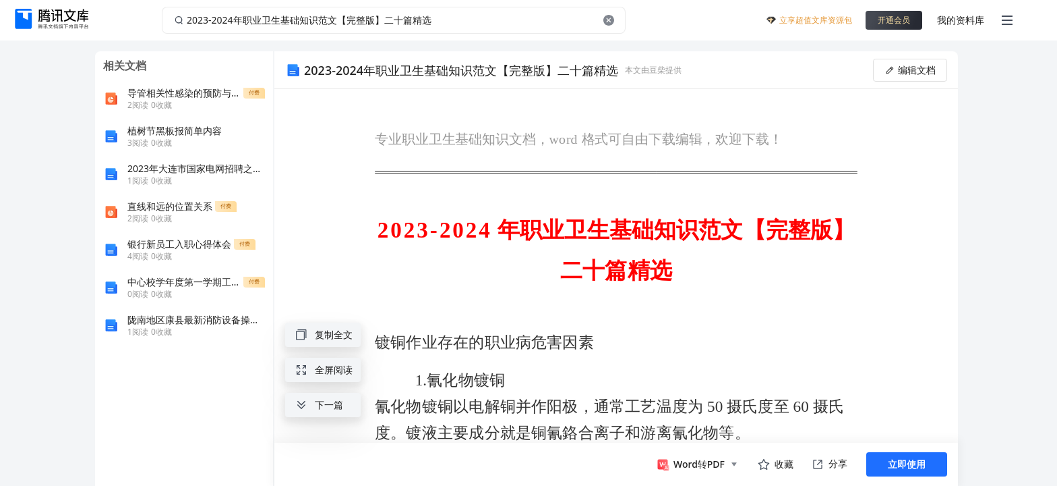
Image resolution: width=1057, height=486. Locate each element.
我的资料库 (960, 20)
